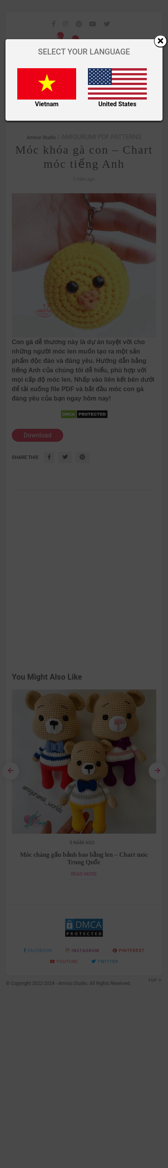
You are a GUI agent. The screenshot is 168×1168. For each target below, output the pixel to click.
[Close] (160, 41)
